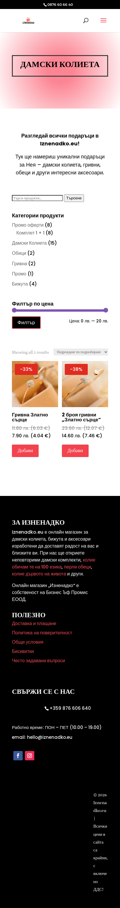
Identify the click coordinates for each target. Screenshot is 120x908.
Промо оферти (28, 225)
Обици (19, 253)
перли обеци (77, 567)
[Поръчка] (80, 352)
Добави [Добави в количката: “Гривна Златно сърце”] (25, 450)
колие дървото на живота (39, 574)
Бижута (20, 284)
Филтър (26, 322)
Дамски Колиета (29, 243)
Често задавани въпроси (38, 660)
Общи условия (27, 642)
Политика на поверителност (42, 632)
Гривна (19, 263)
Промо (19, 273)
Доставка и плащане (34, 623)
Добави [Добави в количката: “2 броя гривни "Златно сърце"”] (75, 450)
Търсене (74, 198)
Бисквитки (23, 651)
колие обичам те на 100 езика (53, 563)
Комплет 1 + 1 (30, 233)
